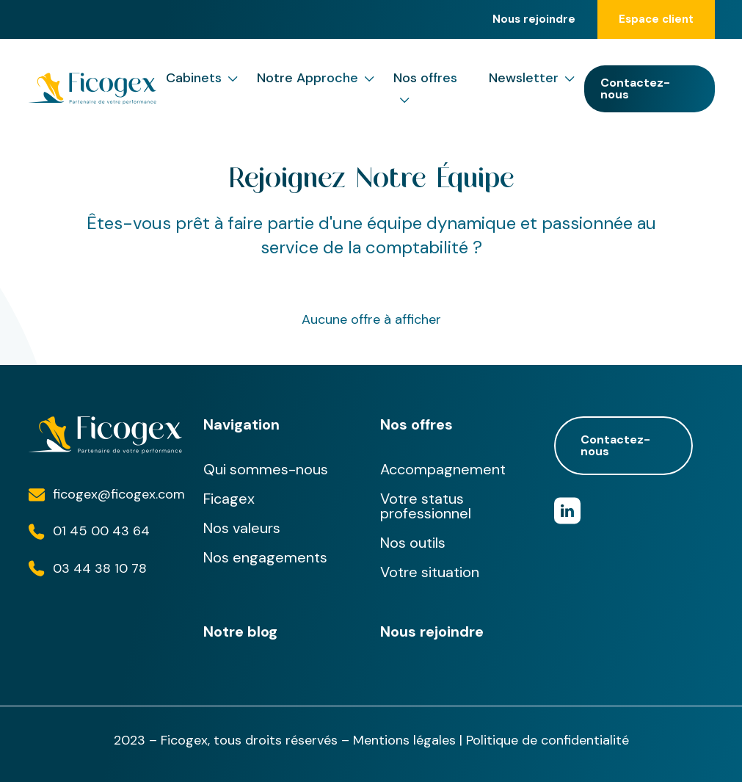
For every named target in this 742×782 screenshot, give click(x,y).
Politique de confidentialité (547, 740)
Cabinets (202, 78)
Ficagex (229, 498)
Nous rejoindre (533, 19)
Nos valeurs (241, 528)
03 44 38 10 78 (100, 568)
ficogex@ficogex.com (119, 494)
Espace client (656, 19)
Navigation (241, 424)
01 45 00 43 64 (101, 531)
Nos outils (412, 542)
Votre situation (429, 572)
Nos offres (425, 89)
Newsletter (532, 78)
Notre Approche (315, 78)
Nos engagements (265, 557)
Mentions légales (404, 740)
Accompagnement (443, 469)
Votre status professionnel (425, 506)
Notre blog (240, 631)
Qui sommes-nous (265, 469)
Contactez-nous (635, 88)
